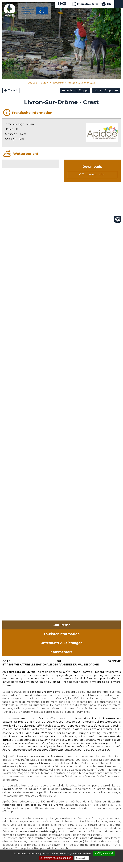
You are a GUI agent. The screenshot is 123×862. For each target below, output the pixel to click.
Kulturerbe (61, 625)
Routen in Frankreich (52, 82)
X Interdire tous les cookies (55, 858)
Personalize (81, 858)
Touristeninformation (61, 634)
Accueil (32, 82)
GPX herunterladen (92, 174)
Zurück (13, 90)
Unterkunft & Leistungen (61, 643)
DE (109, 3)
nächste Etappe (104, 90)
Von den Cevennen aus (81, 82)
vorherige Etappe (77, 90)
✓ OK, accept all (103, 853)
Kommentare (61, 652)
